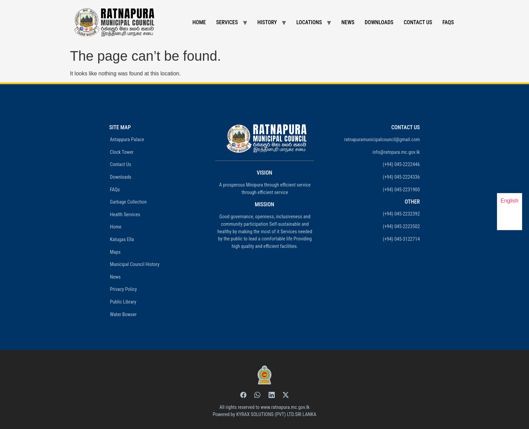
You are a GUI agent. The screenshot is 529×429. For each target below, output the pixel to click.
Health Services (125, 215)
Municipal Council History (134, 264)
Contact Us (418, 22)
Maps (115, 252)
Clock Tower (121, 152)
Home (199, 22)
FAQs (448, 22)
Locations (309, 22)
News (347, 22)
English (509, 201)
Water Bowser (123, 314)
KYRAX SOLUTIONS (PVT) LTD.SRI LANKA (276, 414)
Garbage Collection (128, 202)
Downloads (379, 22)
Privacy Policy (123, 289)
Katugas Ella (122, 239)
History (267, 22)
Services (227, 22)
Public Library (123, 302)
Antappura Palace (127, 140)
